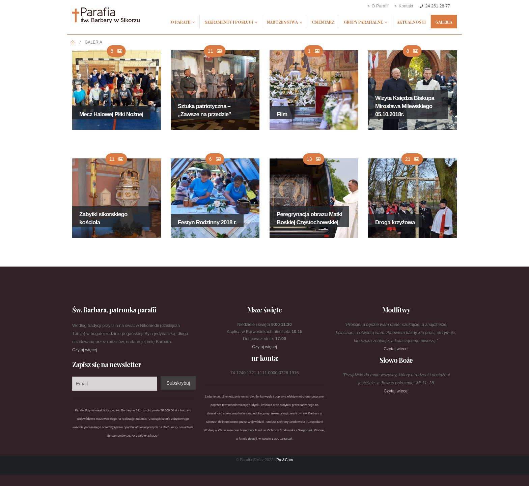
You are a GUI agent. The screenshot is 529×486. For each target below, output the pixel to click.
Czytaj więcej (84, 350)
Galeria (443, 22)
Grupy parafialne (363, 22)
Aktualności (411, 22)
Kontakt (404, 6)
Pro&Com (284, 460)
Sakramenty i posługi (228, 22)
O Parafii (378, 6)
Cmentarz (323, 22)
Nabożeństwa (282, 22)
